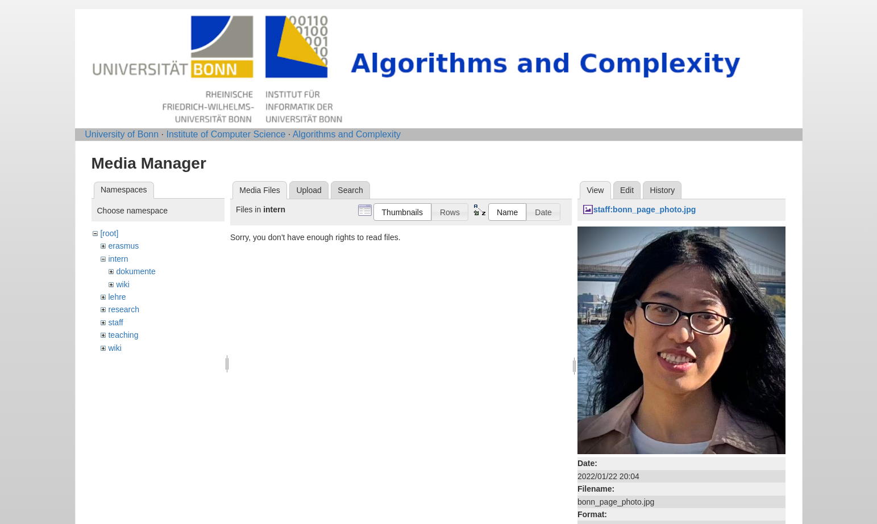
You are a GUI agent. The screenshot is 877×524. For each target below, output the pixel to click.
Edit (627, 190)
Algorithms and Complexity (347, 134)
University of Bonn (122, 134)
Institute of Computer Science (225, 134)
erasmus (123, 245)
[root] (109, 233)
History (662, 190)
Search (350, 190)
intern (118, 258)
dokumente (135, 271)
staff (115, 322)
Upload (308, 190)
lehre (117, 296)
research (123, 309)
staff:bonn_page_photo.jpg (644, 209)
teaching (123, 334)
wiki (122, 284)
